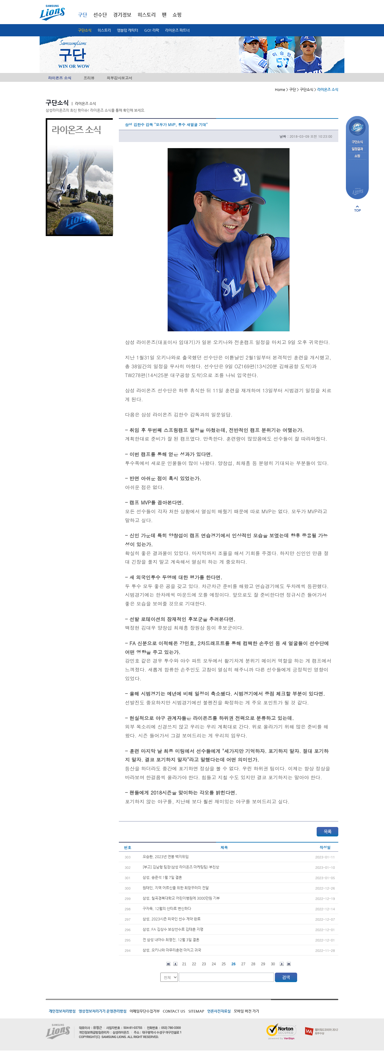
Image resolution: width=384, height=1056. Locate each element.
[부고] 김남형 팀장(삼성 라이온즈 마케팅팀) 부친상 (181, 867)
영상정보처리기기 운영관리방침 (102, 1011)
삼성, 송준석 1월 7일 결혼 (162, 877)
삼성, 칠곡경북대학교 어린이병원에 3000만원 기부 (181, 898)
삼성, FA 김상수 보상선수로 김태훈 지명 (173, 929)
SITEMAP (196, 1011)
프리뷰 (89, 77)
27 (243, 964)
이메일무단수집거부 (145, 1011)
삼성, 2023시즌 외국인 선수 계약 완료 (172, 919)
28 (253, 964)
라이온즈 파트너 (177, 30)
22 (194, 964)
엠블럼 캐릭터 (127, 30)
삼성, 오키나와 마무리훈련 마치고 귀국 (172, 950)
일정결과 (357, 149)
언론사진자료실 (219, 1011)
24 (214, 964)
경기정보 (122, 15)
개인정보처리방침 (62, 1011)
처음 (168, 963)
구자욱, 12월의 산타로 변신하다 (167, 908)
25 (224, 964)
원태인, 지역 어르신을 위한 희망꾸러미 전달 (176, 888)
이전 (175, 963)
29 (263, 964)
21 (184, 964)
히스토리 (104, 30)
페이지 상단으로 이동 (357, 209)
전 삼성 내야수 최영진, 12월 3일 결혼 (171, 940)
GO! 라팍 (151, 30)
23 (204, 964)
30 (273, 964)
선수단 (100, 15)
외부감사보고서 (119, 77)
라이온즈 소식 (59, 77)
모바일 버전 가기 (246, 1011)
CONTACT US (174, 1011)
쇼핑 (177, 15)
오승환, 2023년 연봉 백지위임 (166, 856)
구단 (82, 15)
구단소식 (84, 30)
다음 (281, 963)
